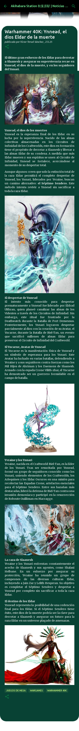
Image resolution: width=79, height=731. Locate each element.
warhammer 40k (57, 690)
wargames (36, 690)
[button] (7, 47)
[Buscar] (73, 6)
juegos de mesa (16, 690)
